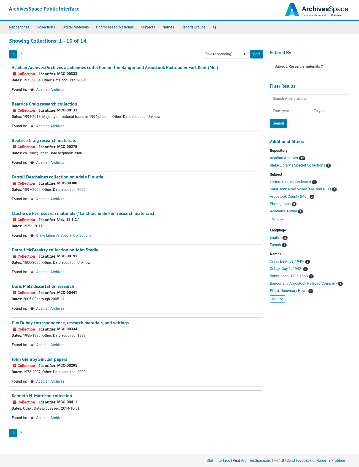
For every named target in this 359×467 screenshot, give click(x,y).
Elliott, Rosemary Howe (289, 291)
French (276, 245)
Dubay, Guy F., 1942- (286, 269)
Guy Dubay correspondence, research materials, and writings (70, 323)
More (277, 219)
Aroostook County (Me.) (290, 196)
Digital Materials (75, 27)
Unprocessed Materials (115, 27)
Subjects (148, 27)
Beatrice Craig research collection (44, 104)
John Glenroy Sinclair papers (39, 359)
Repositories (19, 27)
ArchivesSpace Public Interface (44, 8)
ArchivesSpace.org (256, 460)
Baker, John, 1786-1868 (289, 276)
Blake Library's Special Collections (63, 235)
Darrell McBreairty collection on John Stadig (55, 250)
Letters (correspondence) (291, 182)
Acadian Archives (50, 89)
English (276, 237)
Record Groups (193, 27)
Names (168, 27)
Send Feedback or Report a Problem (316, 460)
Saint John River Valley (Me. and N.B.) (301, 189)
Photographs (281, 204)
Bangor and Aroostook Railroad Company (304, 283)
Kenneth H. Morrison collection (42, 396)
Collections (46, 27)
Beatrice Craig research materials (44, 140)
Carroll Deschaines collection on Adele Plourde (57, 177)
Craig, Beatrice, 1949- (287, 261)
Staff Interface (218, 460)
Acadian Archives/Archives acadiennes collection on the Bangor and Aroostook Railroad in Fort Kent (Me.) (115, 67)
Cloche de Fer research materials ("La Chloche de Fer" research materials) (83, 213)
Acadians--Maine (284, 211)
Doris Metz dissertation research (43, 286)
